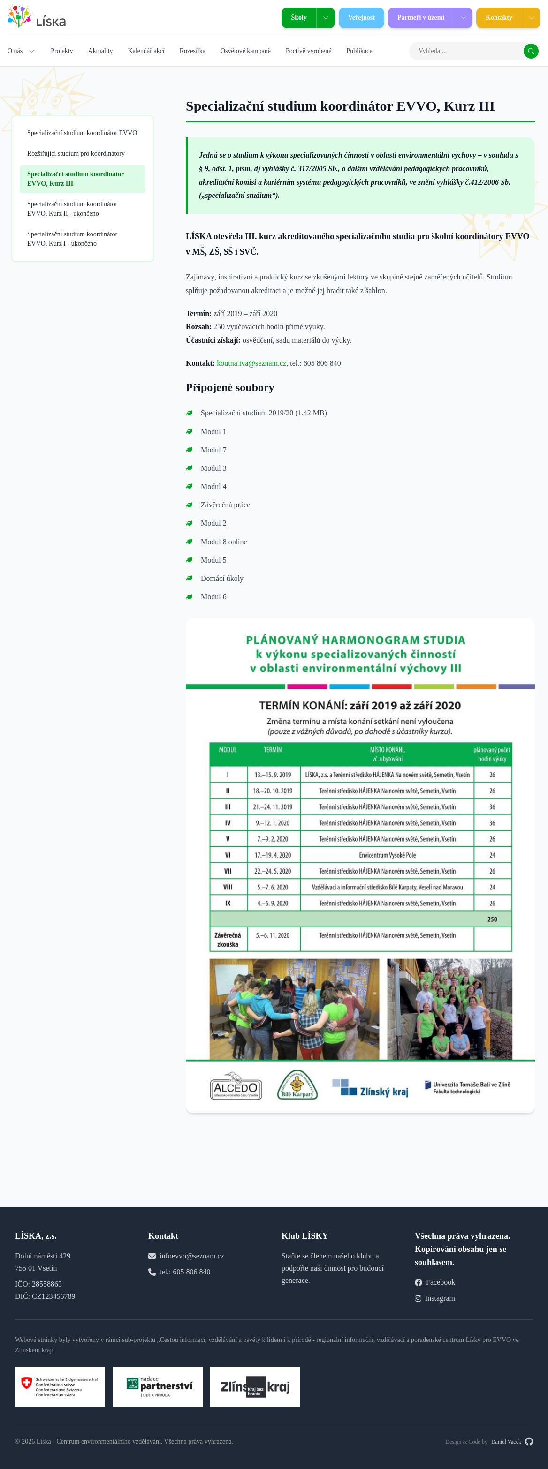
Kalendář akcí (146, 50)
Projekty (62, 50)
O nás (15, 50)
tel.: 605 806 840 (185, 1272)
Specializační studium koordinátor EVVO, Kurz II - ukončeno (72, 209)
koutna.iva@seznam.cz (251, 363)
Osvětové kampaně (246, 50)
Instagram (435, 1298)
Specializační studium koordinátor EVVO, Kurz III (75, 179)
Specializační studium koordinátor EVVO (82, 132)
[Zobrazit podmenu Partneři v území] (463, 18)
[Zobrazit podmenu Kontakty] (531, 18)
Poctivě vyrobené (309, 50)
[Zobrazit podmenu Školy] (325, 18)
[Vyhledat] (531, 51)
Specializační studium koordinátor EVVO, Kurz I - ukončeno (72, 239)
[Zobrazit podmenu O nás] (31, 51)
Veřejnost (357, 18)
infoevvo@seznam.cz (192, 1256)
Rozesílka (193, 50)
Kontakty (494, 18)
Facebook (435, 1282)
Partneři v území (416, 18)
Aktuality (100, 50)
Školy (294, 18)
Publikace (359, 50)
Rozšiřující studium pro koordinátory (76, 153)
